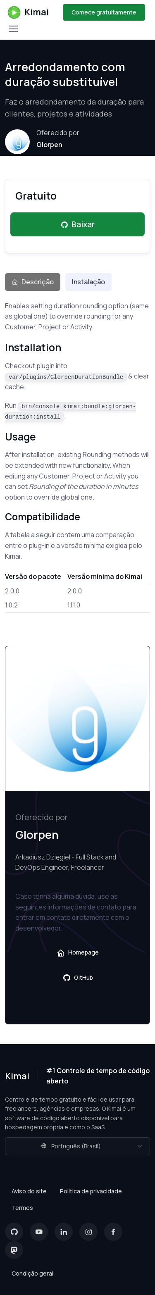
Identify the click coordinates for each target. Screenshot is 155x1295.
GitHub (77, 978)
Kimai (28, 12)
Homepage (78, 952)
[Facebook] (113, 1232)
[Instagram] (88, 1232)
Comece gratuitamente (104, 12)
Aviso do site (29, 1191)
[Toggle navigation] (13, 28)
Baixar (77, 224)
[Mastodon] (14, 1250)
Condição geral (32, 1273)
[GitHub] (14, 1232)
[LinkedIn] (64, 1232)
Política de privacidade (91, 1191)
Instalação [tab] (88, 281)
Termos (22, 1208)
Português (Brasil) (71, 1146)
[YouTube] (39, 1232)
